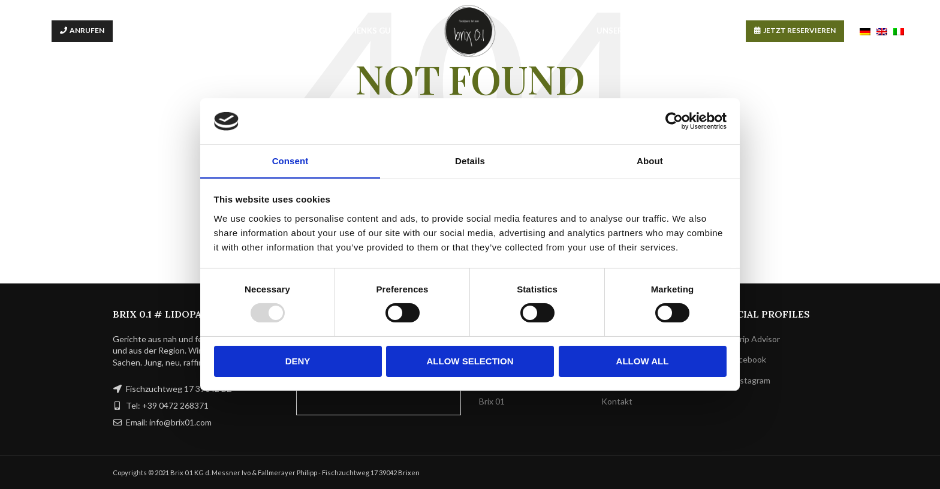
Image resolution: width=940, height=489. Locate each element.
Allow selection (470, 361)
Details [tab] (470, 160)
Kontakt (616, 401)
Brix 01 (492, 401)
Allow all (642, 361)
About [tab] (650, 160)
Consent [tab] (290, 160)
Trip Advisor (751, 339)
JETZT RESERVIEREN (799, 30)
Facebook (744, 359)
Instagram (746, 380)
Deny (298, 361)
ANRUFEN (87, 30)
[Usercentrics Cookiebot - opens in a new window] (674, 121)
